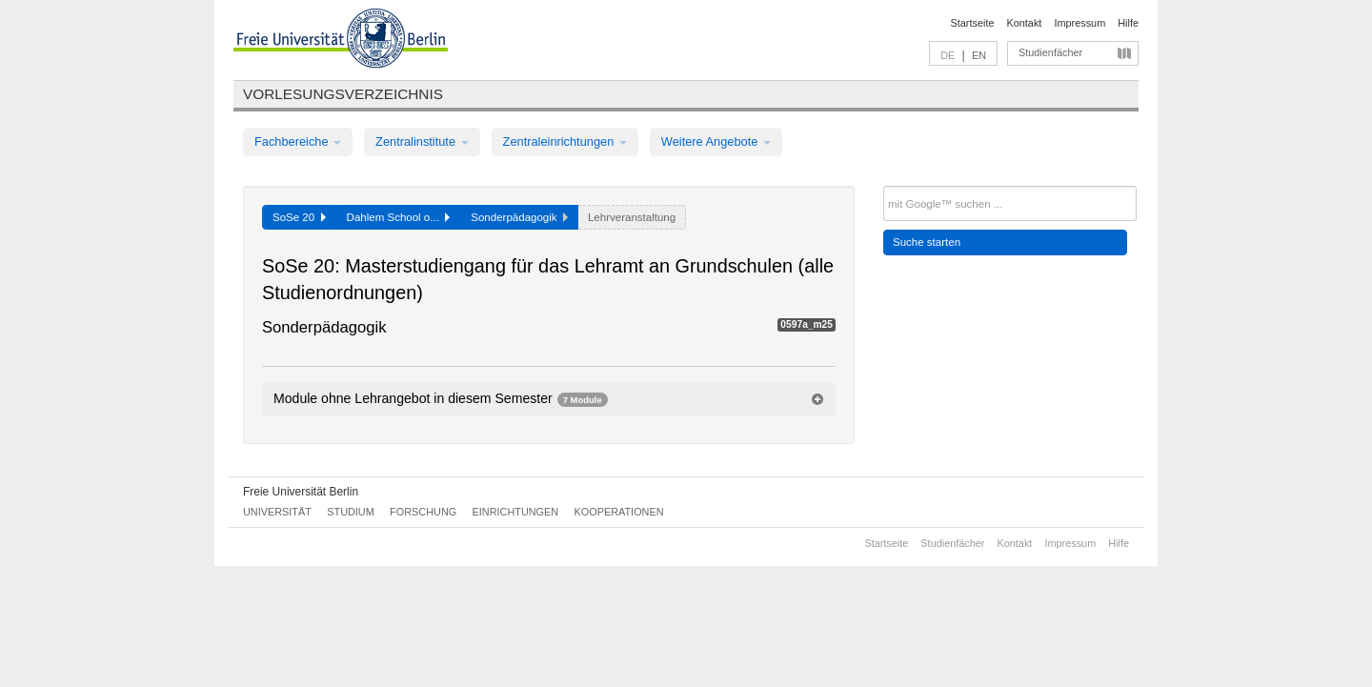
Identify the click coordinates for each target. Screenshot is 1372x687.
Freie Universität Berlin (300, 491)
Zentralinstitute (422, 141)
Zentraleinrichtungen (565, 141)
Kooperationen (619, 511)
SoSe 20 (299, 217)
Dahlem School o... (399, 217)
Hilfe (1128, 23)
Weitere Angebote (716, 141)
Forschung (423, 511)
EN (979, 55)
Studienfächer (1050, 52)
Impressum (1079, 23)
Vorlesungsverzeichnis (343, 94)
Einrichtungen (516, 511)
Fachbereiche (297, 141)
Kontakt (1024, 23)
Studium (350, 511)
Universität (277, 511)
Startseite (973, 23)
